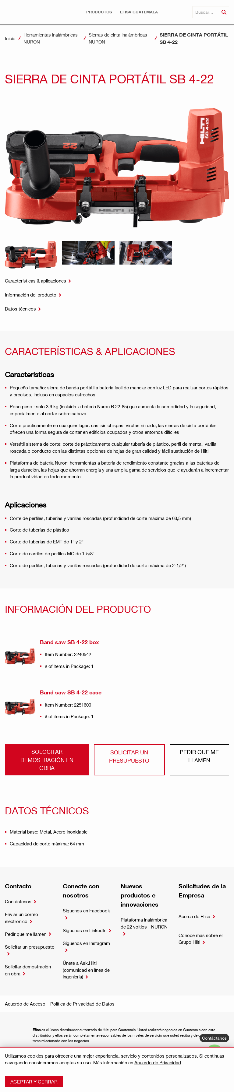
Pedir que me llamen (199, 756)
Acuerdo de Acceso (25, 1003)
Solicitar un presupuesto (129, 756)
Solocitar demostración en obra (46, 759)
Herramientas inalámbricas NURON (50, 38)
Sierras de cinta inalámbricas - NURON (119, 38)
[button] (99, 12)
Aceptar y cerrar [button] (34, 1081)
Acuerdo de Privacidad (157, 1062)
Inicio (10, 38)
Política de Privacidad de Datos (82, 1003)
